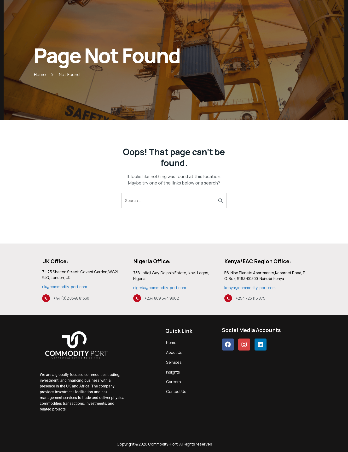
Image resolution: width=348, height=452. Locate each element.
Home (171, 342)
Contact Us (176, 391)
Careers (173, 381)
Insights (173, 372)
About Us (174, 352)
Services (174, 362)
